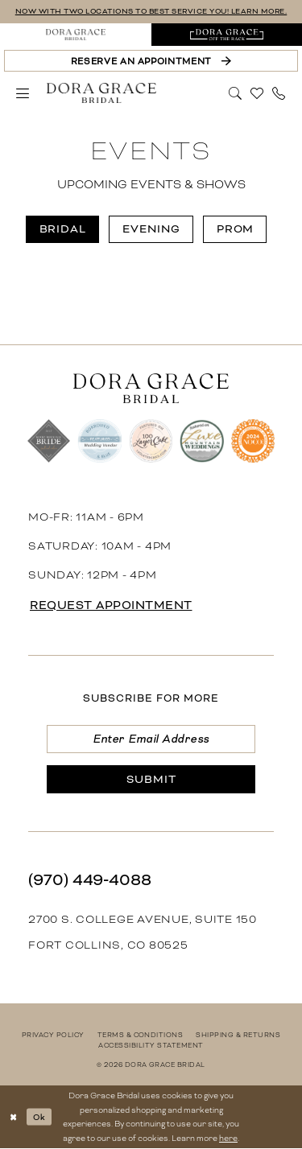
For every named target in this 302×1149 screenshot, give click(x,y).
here (228, 1138)
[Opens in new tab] (227, 34)
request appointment (111, 605)
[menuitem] (75, 34)
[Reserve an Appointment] (151, 61)
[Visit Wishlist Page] (257, 93)
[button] (23, 93)
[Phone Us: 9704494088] (279, 93)
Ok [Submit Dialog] (39, 1116)
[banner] (101, 93)
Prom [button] (235, 229)
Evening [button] (151, 229)
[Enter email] (151, 739)
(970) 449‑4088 (89, 880)
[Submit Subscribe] (151, 779)
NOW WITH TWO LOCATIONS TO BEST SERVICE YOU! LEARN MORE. (151, 11)
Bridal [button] (63, 229)
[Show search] (235, 92)
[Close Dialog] (13, 1117)
